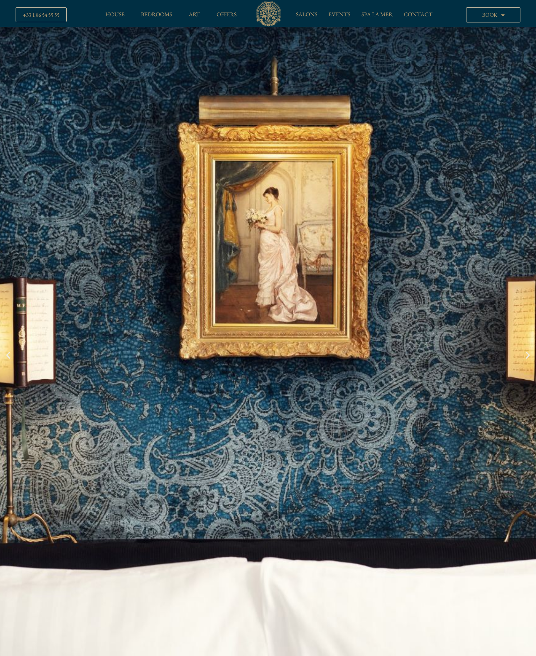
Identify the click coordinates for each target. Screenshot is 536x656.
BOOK (493, 15)
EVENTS (339, 14)
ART (194, 14)
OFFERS (226, 14)
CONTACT (418, 14)
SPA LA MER (377, 14)
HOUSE (115, 14)
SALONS (306, 14)
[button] (8, 354)
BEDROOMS (156, 14)
